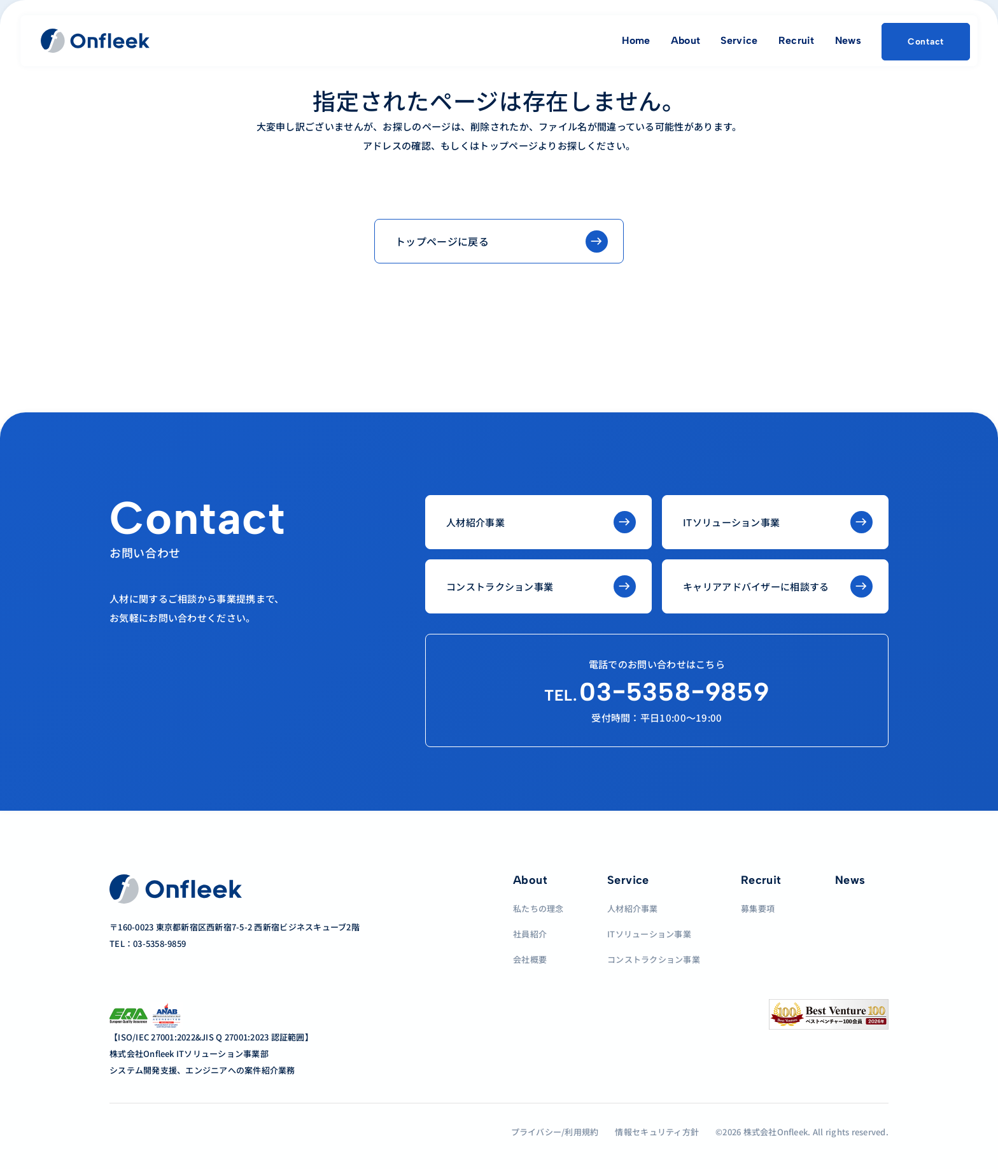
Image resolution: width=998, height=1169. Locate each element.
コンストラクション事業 (653, 959)
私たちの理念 (538, 908)
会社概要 (530, 959)
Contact (926, 41)
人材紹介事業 (632, 908)
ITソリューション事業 (649, 934)
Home (636, 40)
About (686, 40)
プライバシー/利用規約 (555, 1132)
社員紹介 (530, 934)
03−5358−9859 (657, 691)
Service (738, 40)
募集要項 (758, 908)
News (848, 40)
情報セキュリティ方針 (657, 1132)
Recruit (796, 40)
